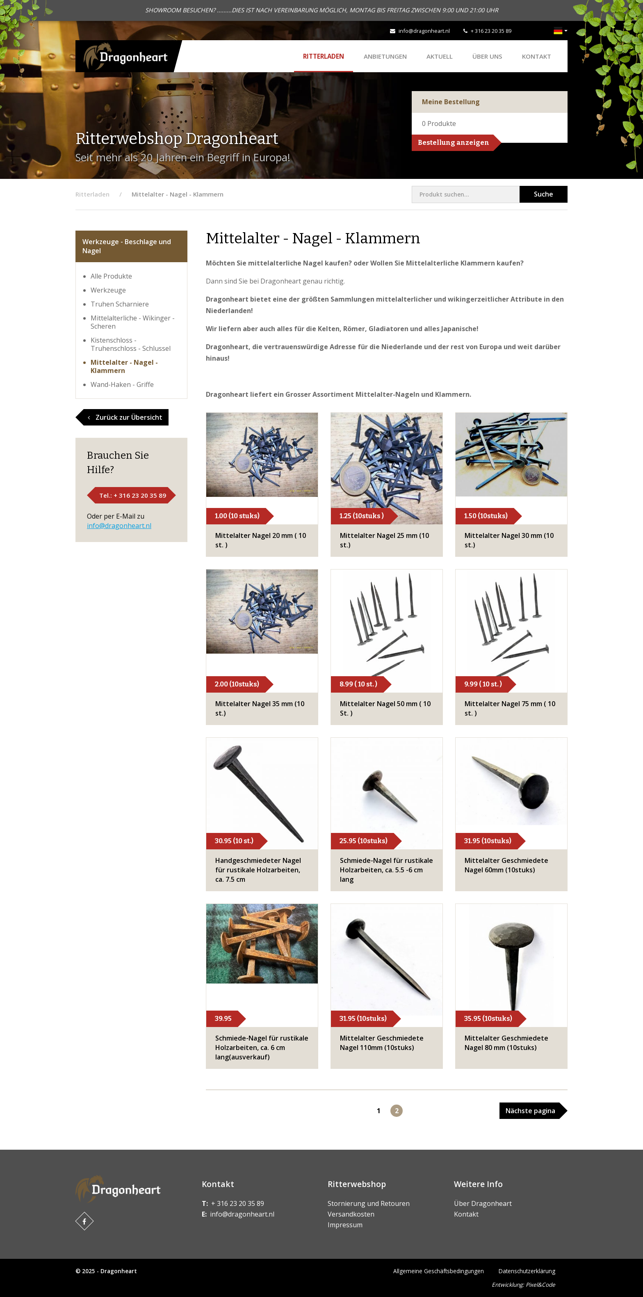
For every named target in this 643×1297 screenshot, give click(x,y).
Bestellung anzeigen (453, 142)
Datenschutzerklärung (527, 1271)
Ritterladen (323, 56)
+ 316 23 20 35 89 (491, 30)
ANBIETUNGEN (385, 56)
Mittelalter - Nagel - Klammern (124, 366)
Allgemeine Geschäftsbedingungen (438, 1271)
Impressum (345, 1224)
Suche (543, 194)
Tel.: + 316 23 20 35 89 (132, 495)
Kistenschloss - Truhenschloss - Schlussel (131, 344)
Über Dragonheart (483, 1203)
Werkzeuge (108, 290)
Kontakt (536, 56)
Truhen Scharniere (120, 304)
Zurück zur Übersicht (125, 417)
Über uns (487, 56)
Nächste (530, 1110)
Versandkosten (351, 1214)
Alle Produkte (111, 276)
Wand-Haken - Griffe (122, 384)
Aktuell (439, 56)
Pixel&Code (540, 1284)
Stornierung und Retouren (369, 1203)
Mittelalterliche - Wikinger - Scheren (133, 322)
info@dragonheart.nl (424, 30)
